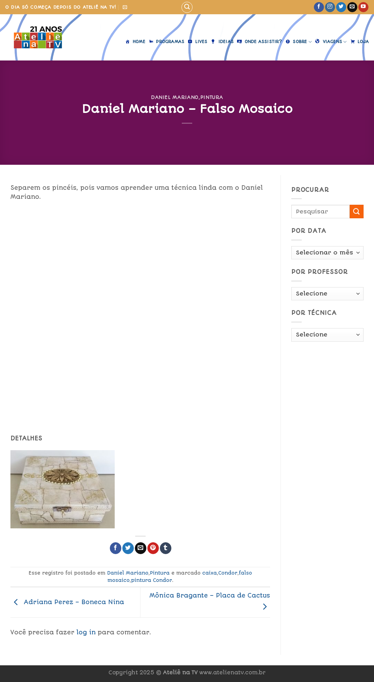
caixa (209, 573)
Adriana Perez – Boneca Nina (67, 602)
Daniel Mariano (174, 97)
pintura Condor (151, 580)
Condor (227, 573)
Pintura (211, 97)
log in (86, 632)
